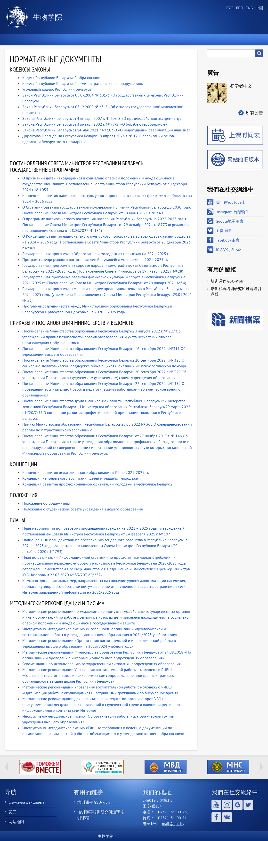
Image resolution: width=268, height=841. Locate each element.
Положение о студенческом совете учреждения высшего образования (82, 509)
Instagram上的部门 (232, 211)
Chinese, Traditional (258, 8)
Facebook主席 (227, 240)
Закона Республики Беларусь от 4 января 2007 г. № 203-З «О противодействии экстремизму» (101, 118)
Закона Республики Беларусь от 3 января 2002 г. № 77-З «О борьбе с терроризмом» (94, 124)
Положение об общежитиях (46, 503)
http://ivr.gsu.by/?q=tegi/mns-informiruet (228, 767)
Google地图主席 (229, 221)
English (248, 8)
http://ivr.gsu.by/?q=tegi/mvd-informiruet (166, 767)
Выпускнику (206, 39)
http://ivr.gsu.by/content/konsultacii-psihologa (103, 767)
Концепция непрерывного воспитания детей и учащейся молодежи (80, 478)
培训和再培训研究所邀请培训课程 (236, 291)
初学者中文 (241, 86)
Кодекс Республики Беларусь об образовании (61, 77)
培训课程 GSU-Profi (227, 281)
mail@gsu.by (173, 823)
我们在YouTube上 (230, 202)
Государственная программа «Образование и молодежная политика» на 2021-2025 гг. (96, 253)
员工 (12, 811)
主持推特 (223, 230)
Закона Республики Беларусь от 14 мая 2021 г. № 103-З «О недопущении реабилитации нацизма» (106, 130)
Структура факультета (26, 802)
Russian (229, 8)
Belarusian (239, 8)
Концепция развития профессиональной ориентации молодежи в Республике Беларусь (97, 484)
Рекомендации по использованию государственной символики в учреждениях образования (101, 663)
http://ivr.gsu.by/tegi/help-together (40, 767)
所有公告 (254, 112)
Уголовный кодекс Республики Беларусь (56, 89)
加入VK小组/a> (228, 249)
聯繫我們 (247, 39)
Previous (6, 766)
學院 (63, 39)
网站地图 (16, 821)
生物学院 (47, 17)
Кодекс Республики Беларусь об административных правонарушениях (82, 83)
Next (261, 766)
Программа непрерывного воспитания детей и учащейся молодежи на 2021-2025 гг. (95, 259)
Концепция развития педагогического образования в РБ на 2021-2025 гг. (85, 472)
